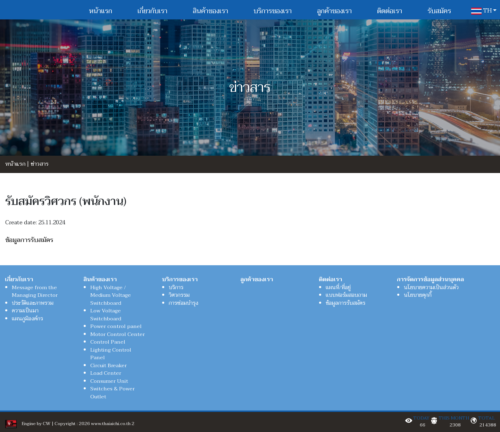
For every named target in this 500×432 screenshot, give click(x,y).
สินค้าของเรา (210, 11)
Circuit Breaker (108, 365)
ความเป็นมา (25, 310)
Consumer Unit (109, 381)
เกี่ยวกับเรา (152, 11)
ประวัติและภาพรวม (32, 303)
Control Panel (107, 341)
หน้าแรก (100, 11)
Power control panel (116, 326)
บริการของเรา (272, 11)
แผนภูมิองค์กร (27, 318)
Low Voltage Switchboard (105, 314)
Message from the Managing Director (35, 291)
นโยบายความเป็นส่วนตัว (431, 287)
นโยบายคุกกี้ (418, 295)
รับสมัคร (439, 11)
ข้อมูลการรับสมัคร (29, 240)
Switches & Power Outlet (112, 392)
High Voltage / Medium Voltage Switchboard (110, 295)
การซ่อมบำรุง (183, 303)
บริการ (176, 287)
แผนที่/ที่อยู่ (338, 287)
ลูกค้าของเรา (334, 11)
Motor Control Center (117, 334)
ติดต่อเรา (389, 11)
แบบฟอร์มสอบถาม (346, 295)
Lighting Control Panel (110, 353)
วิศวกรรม (179, 295)
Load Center (105, 373)
